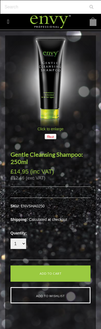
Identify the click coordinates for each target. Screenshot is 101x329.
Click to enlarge (50, 129)
